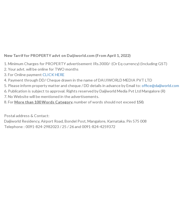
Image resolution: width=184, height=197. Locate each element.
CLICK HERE (54, 74)
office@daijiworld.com (161, 85)
